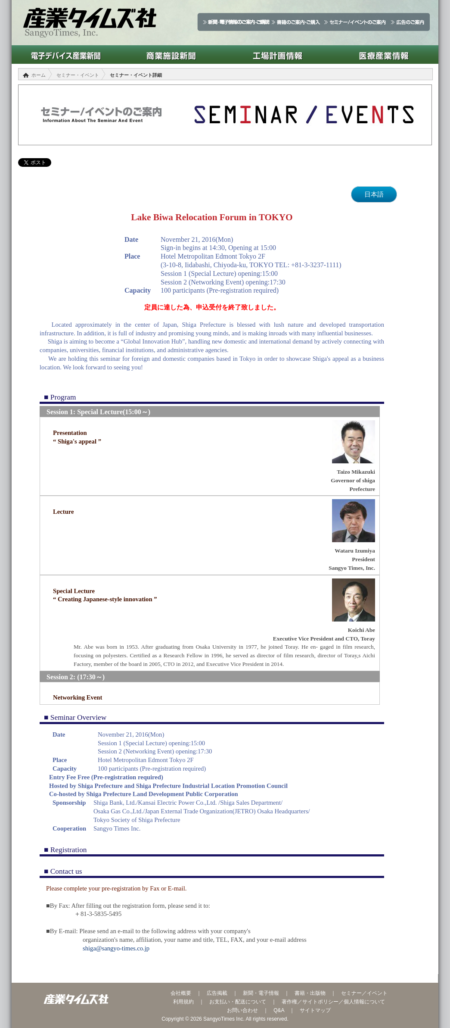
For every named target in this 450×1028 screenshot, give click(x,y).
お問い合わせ (242, 1010)
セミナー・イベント (77, 75)
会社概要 (181, 993)
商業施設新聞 (171, 54)
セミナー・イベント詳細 (136, 75)
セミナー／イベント (364, 993)
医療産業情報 (384, 54)
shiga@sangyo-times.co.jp (116, 948)
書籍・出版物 (310, 993)
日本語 (374, 194)
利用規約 (183, 1002)
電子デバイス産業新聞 (65, 54)
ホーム (38, 75)
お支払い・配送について (237, 1002)
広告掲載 (217, 993)
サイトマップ (315, 1010)
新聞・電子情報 (261, 993)
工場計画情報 (277, 54)
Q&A (278, 1010)
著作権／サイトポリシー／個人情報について (333, 1002)
